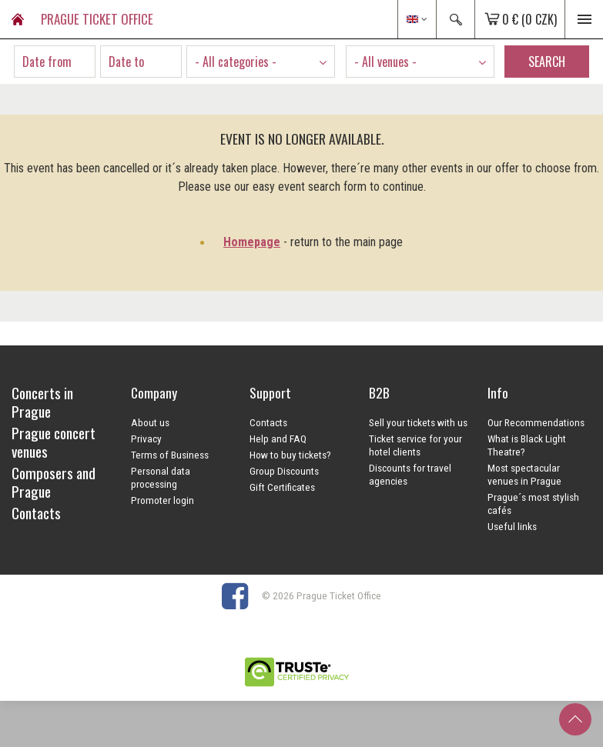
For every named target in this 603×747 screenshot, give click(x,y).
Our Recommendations (536, 422)
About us (150, 422)
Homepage (251, 242)
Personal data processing (160, 477)
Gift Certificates (282, 487)
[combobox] (260, 61)
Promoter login (162, 500)
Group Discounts (284, 471)
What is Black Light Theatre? (526, 445)
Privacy (146, 438)
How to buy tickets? (290, 455)
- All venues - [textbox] (385, 61)
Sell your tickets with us (418, 422)
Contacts (268, 422)
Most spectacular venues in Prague (524, 474)
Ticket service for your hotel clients (415, 445)
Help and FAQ (278, 438)
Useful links (512, 526)
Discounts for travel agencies (410, 474)
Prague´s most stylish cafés (533, 503)
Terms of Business (170, 455)
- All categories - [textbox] (235, 61)
